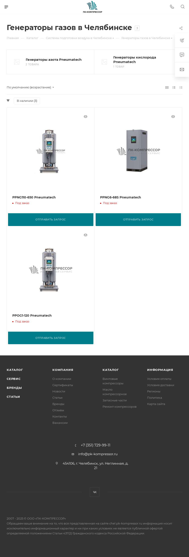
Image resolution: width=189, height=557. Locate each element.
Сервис (14, 378)
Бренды (14, 387)
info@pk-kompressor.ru (98, 454)
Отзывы (58, 410)
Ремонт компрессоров (120, 406)
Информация (160, 369)
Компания (62, 369)
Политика (154, 397)
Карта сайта (156, 403)
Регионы (153, 391)
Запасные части (115, 400)
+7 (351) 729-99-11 (95, 445)
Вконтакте (94, 492)
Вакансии (60, 422)
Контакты (59, 416)
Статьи (13, 396)
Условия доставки (160, 385)
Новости (58, 391)
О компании (61, 378)
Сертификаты (62, 385)
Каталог (15, 369)
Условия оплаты (159, 378)
